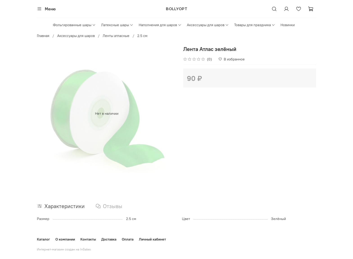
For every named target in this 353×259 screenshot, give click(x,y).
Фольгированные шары (74, 25)
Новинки (288, 25)
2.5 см (142, 35)
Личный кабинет (152, 239)
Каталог (43, 239)
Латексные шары (117, 25)
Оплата (128, 239)
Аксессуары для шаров (208, 25)
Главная (43, 35)
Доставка (108, 239)
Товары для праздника (254, 25)
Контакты (88, 239)
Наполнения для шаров (160, 25)
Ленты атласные (116, 35)
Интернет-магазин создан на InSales (64, 249)
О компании (65, 239)
